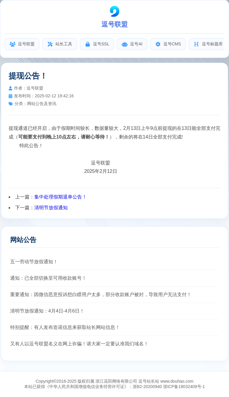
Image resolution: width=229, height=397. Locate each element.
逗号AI (132, 44)
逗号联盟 (22, 44)
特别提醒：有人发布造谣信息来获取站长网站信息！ (65, 327)
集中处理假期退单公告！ (60, 196)
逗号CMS (168, 44)
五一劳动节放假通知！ (34, 261)
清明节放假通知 (51, 207)
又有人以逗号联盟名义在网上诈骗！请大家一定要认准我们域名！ (79, 343)
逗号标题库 (208, 44)
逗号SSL (97, 44)
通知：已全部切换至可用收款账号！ (48, 278)
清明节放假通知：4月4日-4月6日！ (47, 310)
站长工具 (59, 44)
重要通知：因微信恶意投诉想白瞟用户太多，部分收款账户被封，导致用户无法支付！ (100, 294)
